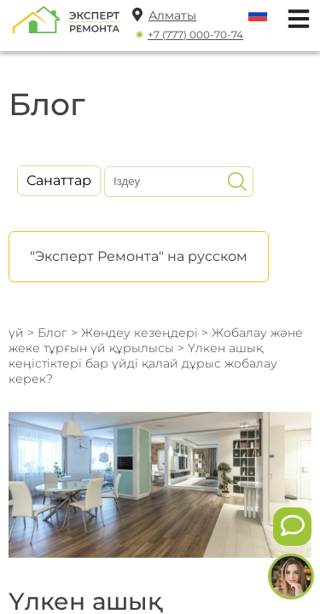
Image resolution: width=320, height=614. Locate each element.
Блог (52, 332)
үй (16, 332)
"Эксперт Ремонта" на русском (138, 256)
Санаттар (58, 180)
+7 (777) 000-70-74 (195, 34)
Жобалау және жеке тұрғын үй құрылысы (156, 340)
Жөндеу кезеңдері (139, 332)
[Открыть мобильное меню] (294, 16)
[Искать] (237, 181)
